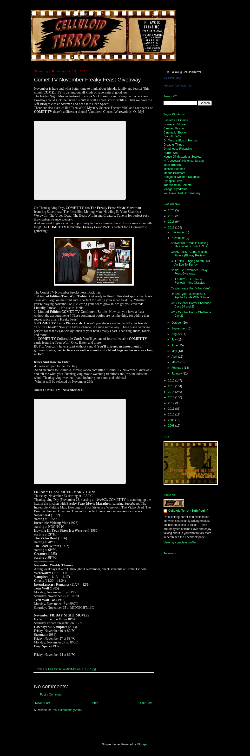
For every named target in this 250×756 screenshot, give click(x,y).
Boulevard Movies (175, 124)
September (178, 328)
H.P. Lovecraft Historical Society (184, 160)
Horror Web (171, 152)
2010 (171, 414)
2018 (171, 221)
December (178, 232)
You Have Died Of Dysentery (182, 193)
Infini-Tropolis (172, 165)
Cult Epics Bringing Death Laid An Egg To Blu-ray (190, 262)
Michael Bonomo (174, 169)
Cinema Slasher (174, 128)
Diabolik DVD (172, 136)
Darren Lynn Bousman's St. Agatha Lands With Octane (190, 295)
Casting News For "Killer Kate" (190, 288)
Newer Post (42, 703)
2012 (171, 403)
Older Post (145, 703)
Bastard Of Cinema (176, 120)
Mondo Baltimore (174, 173)
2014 (171, 392)
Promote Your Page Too (177, 85)
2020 (171, 210)
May (174, 351)
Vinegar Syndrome (175, 189)
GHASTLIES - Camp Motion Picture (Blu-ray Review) (189, 253)
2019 (171, 216)
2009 (171, 420)
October (177, 322)
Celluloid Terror (172, 77)
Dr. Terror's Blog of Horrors (181, 140)
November (178, 238)
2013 (171, 397)
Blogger (142, 744)
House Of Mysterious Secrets (182, 156)
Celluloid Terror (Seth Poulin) (188, 510)
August (176, 334)
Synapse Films (173, 181)
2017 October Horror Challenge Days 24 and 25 (191, 304)
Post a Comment (50, 694)
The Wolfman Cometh (178, 185)
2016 (171, 380)
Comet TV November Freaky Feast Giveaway (189, 271)
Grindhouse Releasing (178, 148)
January (177, 373)
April (174, 356)
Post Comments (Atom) (67, 710)
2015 (171, 386)
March (175, 362)
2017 (171, 227)
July (174, 339)
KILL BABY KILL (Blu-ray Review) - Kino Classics (188, 281)
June (174, 345)
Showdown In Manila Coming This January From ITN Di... (190, 244)
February (177, 367)
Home (94, 703)
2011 (171, 408)
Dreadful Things (174, 144)
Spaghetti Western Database (182, 177)
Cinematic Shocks (175, 132)
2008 (171, 425)
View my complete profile (180, 542)
